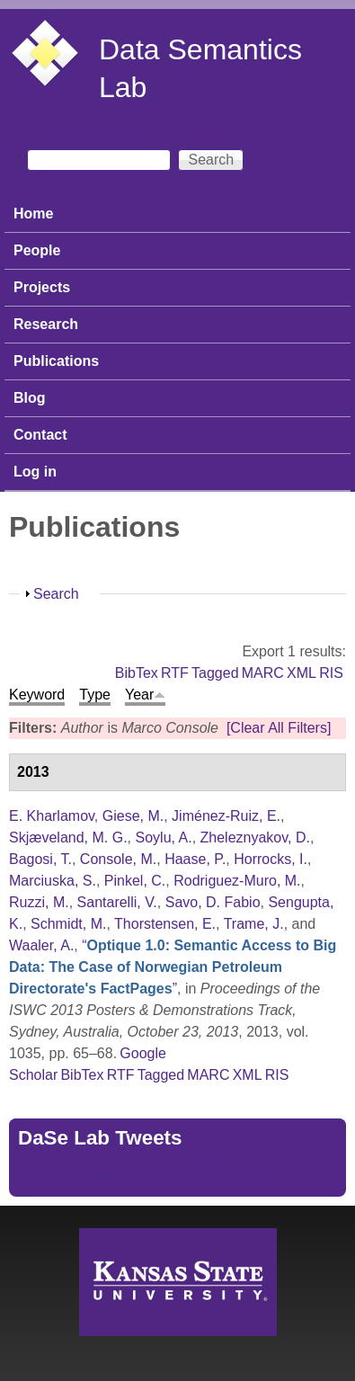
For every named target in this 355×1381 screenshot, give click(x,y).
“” (172, 967)
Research (45, 324)
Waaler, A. (41, 945)
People (36, 250)
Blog (29, 397)
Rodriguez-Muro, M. (236, 880)
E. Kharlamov (51, 816)
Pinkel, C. (134, 880)
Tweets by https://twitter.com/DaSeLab (140, 1176)
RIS (331, 673)
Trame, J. (254, 923)
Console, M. (118, 859)
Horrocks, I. (270, 859)
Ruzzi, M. (39, 902)
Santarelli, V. (117, 902)
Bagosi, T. (40, 859)
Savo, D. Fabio (213, 902)
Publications (56, 361)
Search (56, 593)
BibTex (136, 673)
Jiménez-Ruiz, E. (226, 816)
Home (33, 213)
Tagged (215, 673)
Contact (40, 434)
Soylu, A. (164, 837)
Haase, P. (195, 859)
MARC (263, 673)
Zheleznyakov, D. (255, 837)
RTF (175, 673)
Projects (41, 287)
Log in (35, 471)
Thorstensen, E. (165, 923)
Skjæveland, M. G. (68, 837)
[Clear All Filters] (278, 727)
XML (301, 673)
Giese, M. (133, 816)
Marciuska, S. (52, 880)
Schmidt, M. (68, 923)
